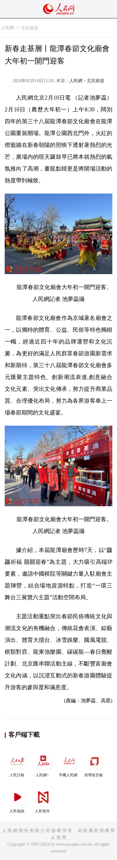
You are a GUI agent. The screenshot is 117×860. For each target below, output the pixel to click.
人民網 (7, 28)
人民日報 (17, 763)
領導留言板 (94, 763)
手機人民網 (69, 763)
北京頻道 (29, 28)
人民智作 (43, 799)
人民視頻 (17, 799)
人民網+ (43, 763)
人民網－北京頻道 (86, 80)
